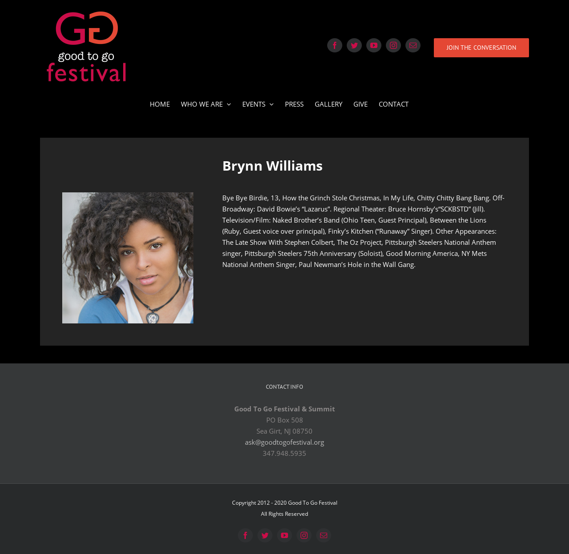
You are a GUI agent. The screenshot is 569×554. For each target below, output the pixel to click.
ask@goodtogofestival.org (284, 442)
